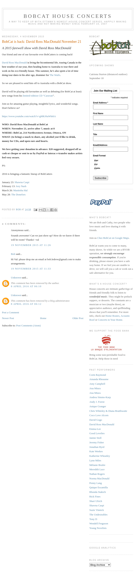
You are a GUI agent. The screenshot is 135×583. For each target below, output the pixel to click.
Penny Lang (95, 483)
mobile (98, 168)
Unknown (16, 277)
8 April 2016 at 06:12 (26, 303)
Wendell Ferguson (98, 523)
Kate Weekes (96, 451)
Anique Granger (97, 406)
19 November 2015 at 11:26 (31, 245)
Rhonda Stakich (97, 491)
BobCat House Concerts (67, 16)
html (97, 161)
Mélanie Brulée (97, 465)
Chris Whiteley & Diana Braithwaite (108, 410)
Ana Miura (95, 388)
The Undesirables (98, 514)
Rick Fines (94, 496)
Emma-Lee (95, 428)
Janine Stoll (95, 437)
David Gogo (95, 419)
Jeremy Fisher (96, 442)
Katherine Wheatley (99, 455)
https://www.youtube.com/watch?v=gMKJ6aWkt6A (29, 116)
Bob (13, 253)
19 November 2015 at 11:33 (31, 268)
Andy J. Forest (96, 401)
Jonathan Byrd (96, 446)
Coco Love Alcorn (98, 415)
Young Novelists (97, 528)
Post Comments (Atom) (28, 325)
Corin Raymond (97, 374)
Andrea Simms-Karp (100, 397)
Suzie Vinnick (96, 509)
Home (43, 318)
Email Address (100, 103)
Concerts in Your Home (110, 319)
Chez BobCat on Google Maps (113, 237)
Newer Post (8, 318)
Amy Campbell (97, 383)
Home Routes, (113, 315)
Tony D (93, 519)
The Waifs (54, 75)
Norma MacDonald (99, 478)
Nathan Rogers (97, 473)
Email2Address (100, 145)
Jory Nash (21, 186)
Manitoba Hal (20, 190)
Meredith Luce (97, 469)
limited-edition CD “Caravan (38, 95)
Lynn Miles (95, 460)
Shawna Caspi (22, 182)
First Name (98, 114)
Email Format (99, 156)
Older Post (77, 318)
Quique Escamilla (98, 487)
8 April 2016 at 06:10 (26, 286)
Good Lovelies (97, 433)
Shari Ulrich (95, 501)
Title (95, 135)
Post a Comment (10, 312)
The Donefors (18, 194)
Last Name (98, 124)
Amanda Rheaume (98, 379)
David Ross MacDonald (14, 62)
